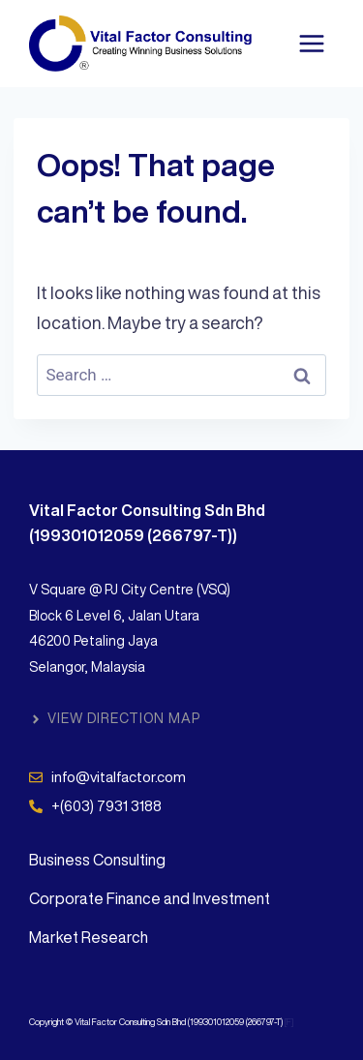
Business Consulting (97, 859)
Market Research (88, 937)
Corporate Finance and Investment (149, 898)
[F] (289, 1021)
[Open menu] (311, 43)
